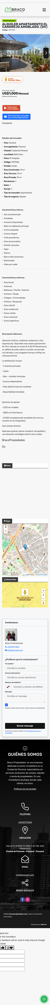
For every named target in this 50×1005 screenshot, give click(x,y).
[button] (4, 69)
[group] (25, 53)
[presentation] (25, 715)
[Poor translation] (9, 947)
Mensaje (9, 692)
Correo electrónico (13, 673)
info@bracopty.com (15, 650)
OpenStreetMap (42, 574)
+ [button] (6, 527)
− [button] (6, 531)
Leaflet (27, 574)
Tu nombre (9, 664)
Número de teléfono (13, 682)
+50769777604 (13, 647)
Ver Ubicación (24, 597)
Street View (13, 79)
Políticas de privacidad (25, 789)
